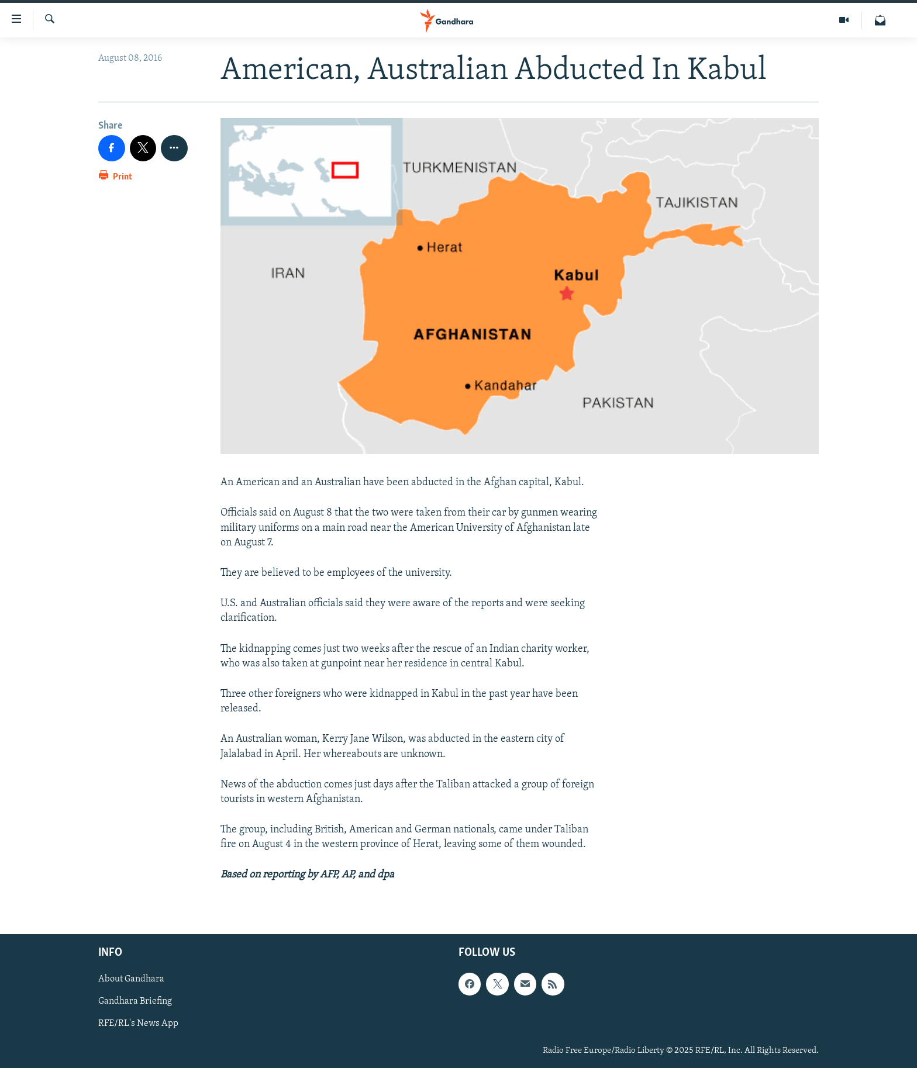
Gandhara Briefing (135, 1001)
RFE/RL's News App (138, 1023)
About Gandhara (131, 979)
